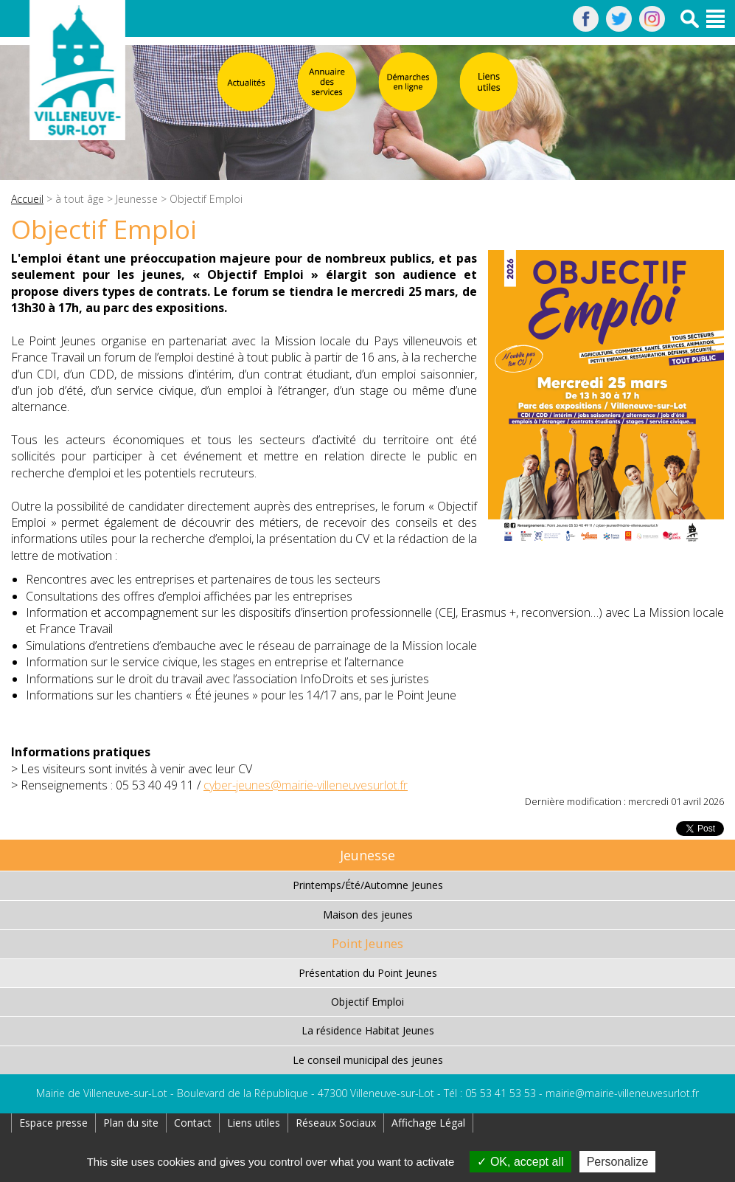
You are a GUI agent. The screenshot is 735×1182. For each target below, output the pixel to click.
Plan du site (131, 1123)
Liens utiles (253, 1123)
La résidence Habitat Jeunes (368, 1030)
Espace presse (53, 1123)
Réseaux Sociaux (336, 1123)
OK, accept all (520, 1161)
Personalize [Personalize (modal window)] (618, 1161)
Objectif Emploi (367, 1002)
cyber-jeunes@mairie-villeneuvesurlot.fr (305, 785)
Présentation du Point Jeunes (368, 973)
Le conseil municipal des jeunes (368, 1060)
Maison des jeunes (368, 915)
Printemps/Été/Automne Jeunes (368, 885)
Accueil (27, 199)
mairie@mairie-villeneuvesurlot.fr (622, 1093)
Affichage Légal (428, 1123)
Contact (193, 1123)
